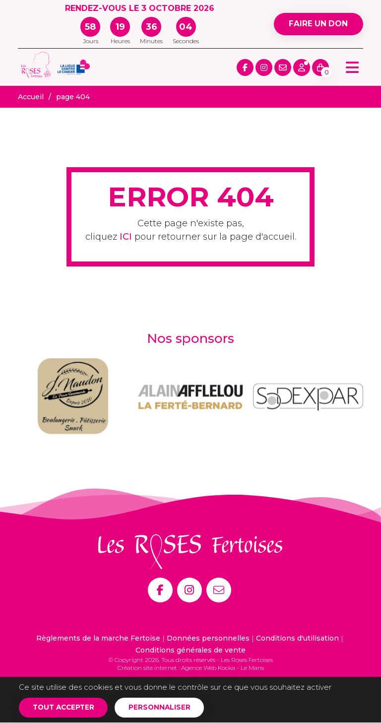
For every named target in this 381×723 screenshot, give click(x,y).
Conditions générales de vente (190, 650)
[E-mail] (218, 590)
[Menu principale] (352, 67)
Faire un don (317, 24)
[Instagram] (189, 590)
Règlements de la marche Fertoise (98, 638)
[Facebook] (160, 590)
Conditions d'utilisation (297, 638)
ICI (126, 236)
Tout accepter (65, 707)
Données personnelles (208, 638)
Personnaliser (163, 707)
